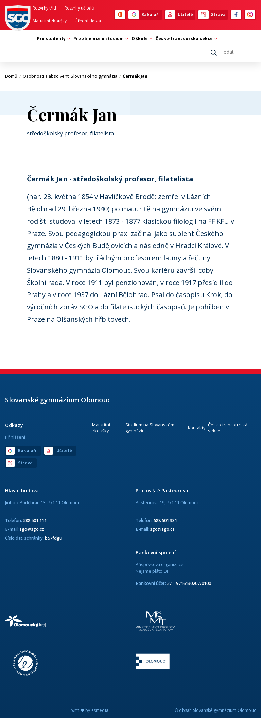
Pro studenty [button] (53, 40)
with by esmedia (89, 712)
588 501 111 (35, 521)
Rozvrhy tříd (44, 8)
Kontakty (196, 429)
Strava (212, 15)
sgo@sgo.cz (32, 530)
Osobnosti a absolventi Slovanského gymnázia (72, 77)
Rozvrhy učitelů (79, 8)
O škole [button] (141, 40)
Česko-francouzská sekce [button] (186, 40)
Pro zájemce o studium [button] (100, 40)
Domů (13, 77)
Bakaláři (144, 15)
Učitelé (179, 15)
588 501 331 (165, 521)
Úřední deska (88, 21)
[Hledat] (233, 53)
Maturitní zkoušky (50, 21)
